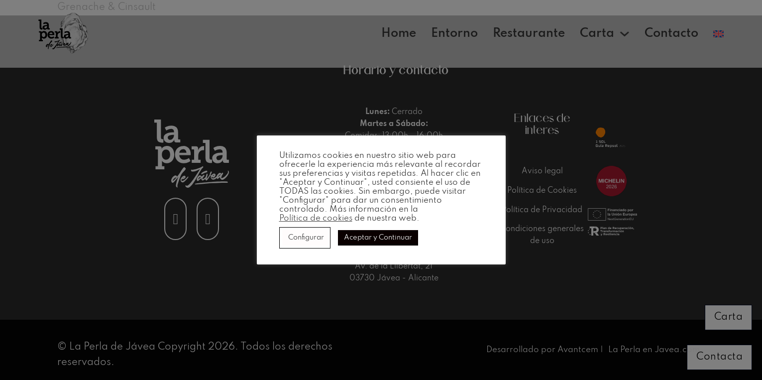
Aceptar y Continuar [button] (378, 237)
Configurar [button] (306, 237)
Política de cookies (315, 218)
